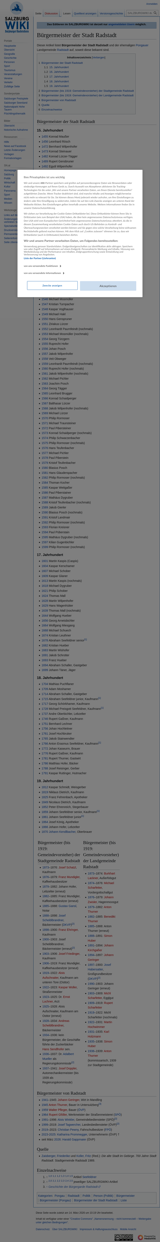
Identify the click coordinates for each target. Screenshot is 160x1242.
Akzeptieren (108, 286)
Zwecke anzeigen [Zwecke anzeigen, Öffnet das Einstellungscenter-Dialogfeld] (52, 285)
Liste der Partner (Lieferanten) (40, 258)
